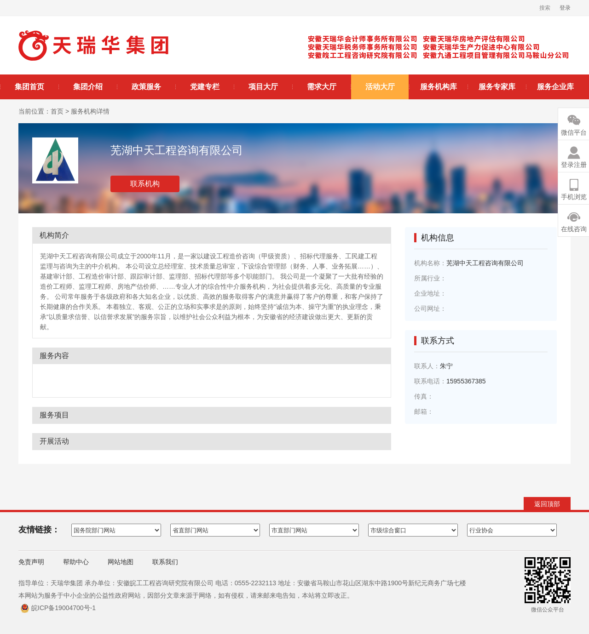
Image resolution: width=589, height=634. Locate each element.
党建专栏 (204, 87)
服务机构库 (438, 87)
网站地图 (120, 561)
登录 (565, 8)
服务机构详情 (90, 111)
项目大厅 (263, 87)
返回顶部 (547, 504)
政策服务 (146, 87)
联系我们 (165, 561)
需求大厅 (321, 87)
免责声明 (31, 561)
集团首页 (29, 87)
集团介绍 (88, 87)
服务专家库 (497, 87)
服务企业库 (555, 87)
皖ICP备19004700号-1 (63, 607)
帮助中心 (76, 561)
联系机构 (145, 184)
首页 (57, 111)
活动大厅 (380, 87)
